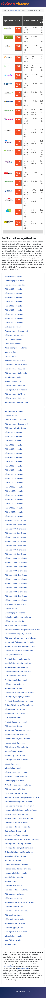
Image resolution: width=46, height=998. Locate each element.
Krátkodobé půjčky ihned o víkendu (18, 617)
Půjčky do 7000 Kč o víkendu (15, 546)
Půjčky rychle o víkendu (13, 688)
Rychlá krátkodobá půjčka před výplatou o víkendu (23, 797)
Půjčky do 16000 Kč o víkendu (16, 583)
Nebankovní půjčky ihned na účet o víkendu (21, 642)
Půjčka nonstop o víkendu (14, 276)
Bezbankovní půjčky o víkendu (16, 625)
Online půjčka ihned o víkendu (16, 420)
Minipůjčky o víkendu (12, 764)
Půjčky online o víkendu (13, 726)
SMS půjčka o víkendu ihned (15, 831)
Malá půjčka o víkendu (13, 327)
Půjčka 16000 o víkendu (14, 499)
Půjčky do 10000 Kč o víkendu (16, 558)
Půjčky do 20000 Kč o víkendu (16, 600)
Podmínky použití (23, 991)
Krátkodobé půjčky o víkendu (15, 856)
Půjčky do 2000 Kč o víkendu (15, 525)
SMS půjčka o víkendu (13, 860)
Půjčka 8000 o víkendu (13, 306)
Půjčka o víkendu (11, 944)
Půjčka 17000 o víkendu (14, 504)
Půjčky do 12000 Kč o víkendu (16, 567)
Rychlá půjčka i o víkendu (14, 411)
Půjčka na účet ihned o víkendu (16, 890)
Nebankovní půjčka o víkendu (16, 873)
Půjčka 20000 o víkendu (14, 323)
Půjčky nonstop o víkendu (14, 684)
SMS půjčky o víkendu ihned (15, 676)
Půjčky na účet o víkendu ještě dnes (18, 672)
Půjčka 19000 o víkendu (14, 512)
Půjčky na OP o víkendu (13, 655)
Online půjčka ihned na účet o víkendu (19, 852)
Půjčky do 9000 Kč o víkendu (15, 554)
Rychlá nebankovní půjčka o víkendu (18, 802)
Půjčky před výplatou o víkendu (16, 760)
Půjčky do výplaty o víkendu (15, 755)
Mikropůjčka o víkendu (13, 339)
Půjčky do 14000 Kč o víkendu (16, 575)
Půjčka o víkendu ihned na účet (16, 424)
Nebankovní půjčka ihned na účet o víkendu (21, 810)
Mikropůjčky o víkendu (13, 768)
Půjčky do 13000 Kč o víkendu (16, 571)
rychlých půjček (8, 966)
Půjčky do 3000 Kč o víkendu (15, 529)
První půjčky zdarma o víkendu (16, 722)
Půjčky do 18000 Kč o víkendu (16, 592)
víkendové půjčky (23, 968)
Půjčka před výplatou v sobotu (16, 390)
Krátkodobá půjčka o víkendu (15, 604)
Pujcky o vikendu (11, 609)
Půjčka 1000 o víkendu (13, 432)
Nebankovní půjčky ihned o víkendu (18, 739)
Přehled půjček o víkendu (14, 381)
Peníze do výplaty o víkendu (15, 360)
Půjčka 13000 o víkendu (14, 487)
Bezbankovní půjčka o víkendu (16, 793)
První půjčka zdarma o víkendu (16, 865)
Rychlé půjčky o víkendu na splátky (18, 659)
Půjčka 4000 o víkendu (13, 289)
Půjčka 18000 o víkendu (14, 508)
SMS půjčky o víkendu (13, 718)
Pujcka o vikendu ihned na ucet (16, 814)
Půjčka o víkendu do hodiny (15, 398)
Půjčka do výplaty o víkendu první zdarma (20, 638)
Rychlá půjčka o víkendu (14, 877)
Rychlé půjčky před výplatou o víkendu (19, 701)
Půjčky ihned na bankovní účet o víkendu (20, 693)
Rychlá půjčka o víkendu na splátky (18, 663)
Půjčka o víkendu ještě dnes (15, 285)
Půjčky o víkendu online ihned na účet (19, 651)
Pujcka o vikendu (11, 881)
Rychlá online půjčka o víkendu (16, 835)
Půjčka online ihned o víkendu (16, 919)
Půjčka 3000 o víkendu (13, 445)
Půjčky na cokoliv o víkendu (15, 709)
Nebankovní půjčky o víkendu (15, 743)
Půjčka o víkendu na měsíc (15, 386)
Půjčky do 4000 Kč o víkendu (15, 533)
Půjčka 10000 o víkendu (14, 314)
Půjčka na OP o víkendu (13, 886)
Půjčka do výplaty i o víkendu (15, 428)
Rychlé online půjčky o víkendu (16, 680)
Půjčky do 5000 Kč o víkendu (15, 537)
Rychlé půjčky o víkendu (14, 751)
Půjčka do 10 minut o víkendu (16, 776)
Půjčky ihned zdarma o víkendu (16, 714)
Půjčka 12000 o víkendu (14, 483)
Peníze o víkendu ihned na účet (16, 331)
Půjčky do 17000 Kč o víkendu (16, 588)
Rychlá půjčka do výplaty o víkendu (18, 844)
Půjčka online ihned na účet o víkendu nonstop (22, 839)
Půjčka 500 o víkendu (13, 441)
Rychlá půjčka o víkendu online (16, 402)
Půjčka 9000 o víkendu (13, 310)
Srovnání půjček (11, 356)
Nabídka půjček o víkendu (14, 377)
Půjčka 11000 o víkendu (14, 478)
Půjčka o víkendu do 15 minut (16, 772)
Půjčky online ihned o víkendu (16, 734)
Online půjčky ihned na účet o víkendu (19, 705)
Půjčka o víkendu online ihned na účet (19, 818)
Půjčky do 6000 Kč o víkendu (15, 541)
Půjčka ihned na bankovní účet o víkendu (20, 902)
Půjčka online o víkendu (13, 915)
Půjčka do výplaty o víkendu (15, 335)
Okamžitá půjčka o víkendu (15, 281)
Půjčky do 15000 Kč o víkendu (16, 579)
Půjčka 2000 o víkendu (13, 437)
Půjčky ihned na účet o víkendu (16, 747)
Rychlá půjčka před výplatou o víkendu (19, 848)
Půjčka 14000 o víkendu (14, 491)
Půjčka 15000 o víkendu (14, 318)
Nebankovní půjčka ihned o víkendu (18, 869)
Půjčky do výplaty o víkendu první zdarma (20, 806)
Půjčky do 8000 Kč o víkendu (15, 550)
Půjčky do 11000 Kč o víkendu (16, 562)
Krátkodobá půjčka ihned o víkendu (18, 785)
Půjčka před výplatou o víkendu (16, 932)
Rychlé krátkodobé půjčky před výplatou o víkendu (23, 630)
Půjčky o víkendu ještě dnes (15, 621)
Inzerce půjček (10, 352)
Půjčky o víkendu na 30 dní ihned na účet (20, 646)
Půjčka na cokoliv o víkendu (15, 907)
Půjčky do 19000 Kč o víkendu (16, 596)
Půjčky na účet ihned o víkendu (16, 667)
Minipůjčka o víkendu (13, 344)
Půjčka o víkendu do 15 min (15, 394)
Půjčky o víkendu (11, 416)
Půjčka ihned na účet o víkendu (16, 365)
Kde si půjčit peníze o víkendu (16, 348)
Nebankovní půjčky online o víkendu (18, 730)
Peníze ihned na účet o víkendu (16, 823)
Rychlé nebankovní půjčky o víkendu (18, 634)
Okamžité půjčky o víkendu (15, 613)
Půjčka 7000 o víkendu (13, 302)
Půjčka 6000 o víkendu (13, 297)
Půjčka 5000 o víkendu (13, 293)
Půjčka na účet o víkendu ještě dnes (18, 827)
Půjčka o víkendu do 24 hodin (16, 373)
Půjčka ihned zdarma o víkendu (16, 911)
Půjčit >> (18, 29)
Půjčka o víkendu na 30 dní (15, 369)
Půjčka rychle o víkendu (13, 898)
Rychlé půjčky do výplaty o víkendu (18, 697)
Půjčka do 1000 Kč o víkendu (15, 520)
